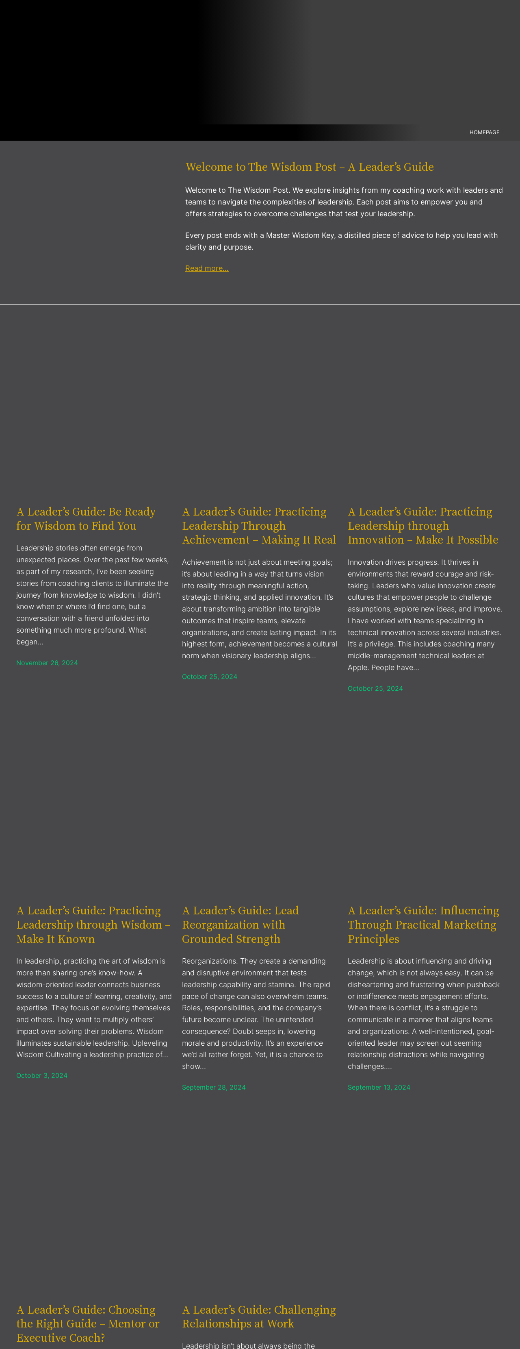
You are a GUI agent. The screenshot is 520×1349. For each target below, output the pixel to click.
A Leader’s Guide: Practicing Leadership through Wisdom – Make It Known (93, 924)
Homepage (485, 132)
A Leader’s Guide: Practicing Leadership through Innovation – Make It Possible (423, 526)
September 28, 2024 (214, 1087)
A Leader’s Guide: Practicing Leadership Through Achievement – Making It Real (259, 526)
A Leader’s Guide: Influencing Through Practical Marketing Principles (423, 924)
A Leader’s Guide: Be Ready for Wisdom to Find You (86, 519)
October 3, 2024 (41, 1075)
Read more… (207, 268)
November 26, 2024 (47, 663)
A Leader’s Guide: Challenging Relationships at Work (259, 1317)
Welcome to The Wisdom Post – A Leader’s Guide (309, 167)
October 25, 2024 (209, 676)
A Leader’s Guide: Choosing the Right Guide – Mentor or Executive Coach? (88, 1324)
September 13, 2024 (379, 1087)
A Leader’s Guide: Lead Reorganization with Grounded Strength (240, 924)
